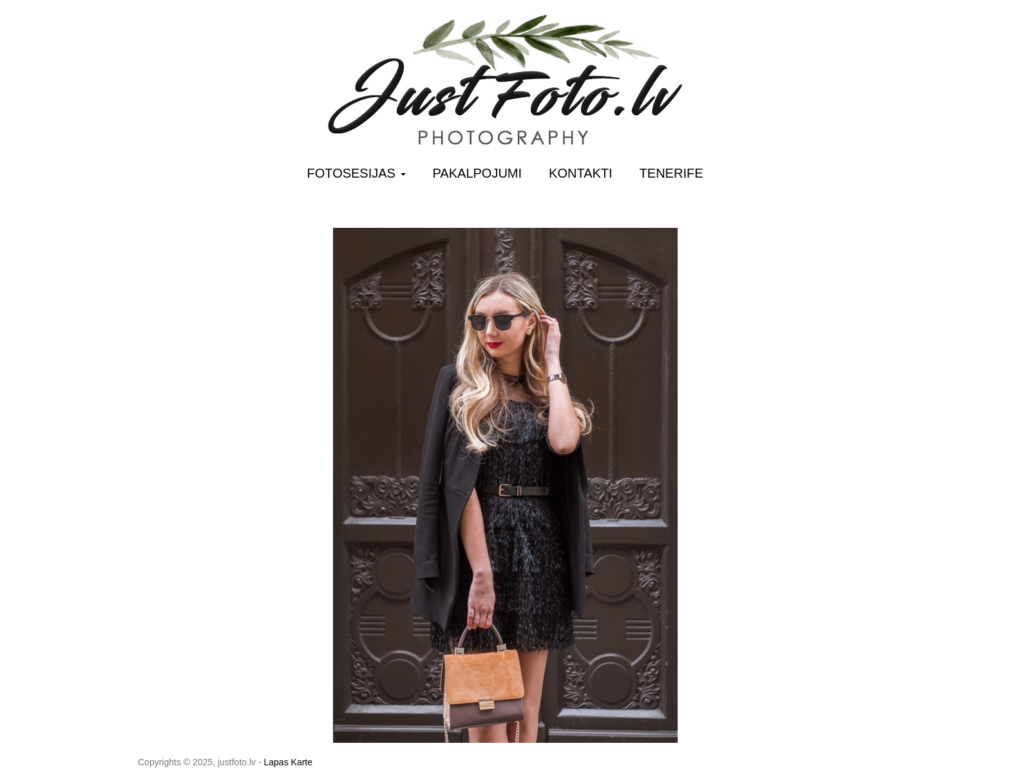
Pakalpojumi (477, 173)
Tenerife (671, 173)
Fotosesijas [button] (356, 173)
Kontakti (581, 173)
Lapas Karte (288, 762)
